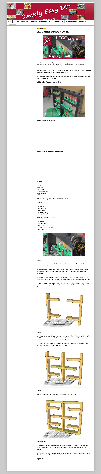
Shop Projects (24, 21)
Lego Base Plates (44, 191)
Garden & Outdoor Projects (56, 21)
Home (9, 21)
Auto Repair (34, 21)
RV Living (16, 21)
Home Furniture (43, 21)
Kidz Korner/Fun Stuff (71, 21)
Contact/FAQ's (12, 24)
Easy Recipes (82, 21)
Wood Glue (40, 187)
